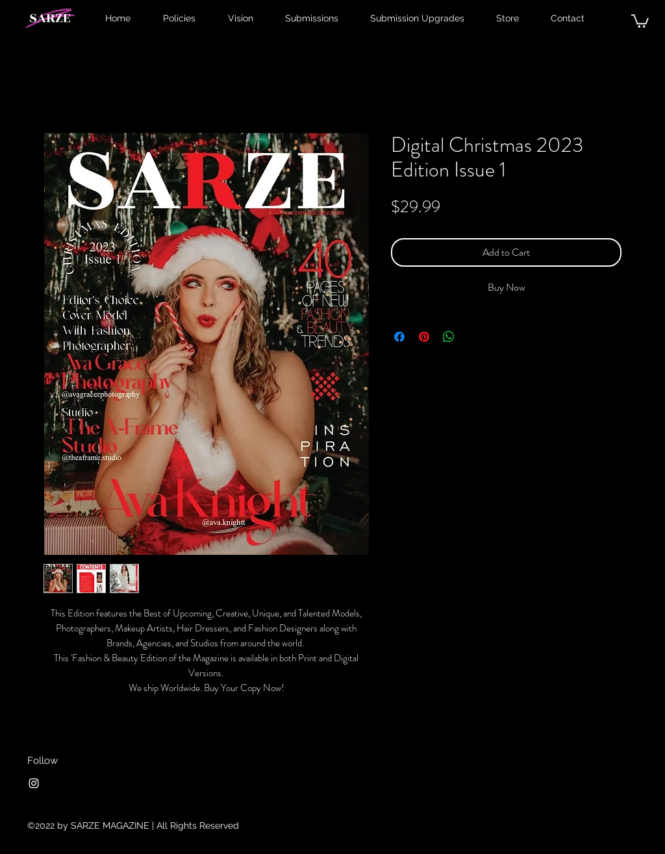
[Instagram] (33, 783)
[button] (640, 20)
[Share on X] (473, 337)
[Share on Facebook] (399, 337)
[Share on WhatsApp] (449, 337)
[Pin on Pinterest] (424, 337)
